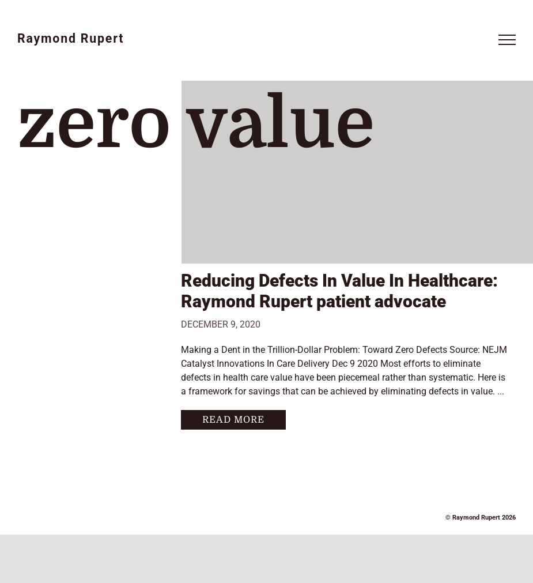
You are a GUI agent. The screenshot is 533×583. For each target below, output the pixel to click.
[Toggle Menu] (507, 40)
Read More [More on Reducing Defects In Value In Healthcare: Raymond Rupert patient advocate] (233, 420)
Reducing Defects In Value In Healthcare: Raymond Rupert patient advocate (339, 290)
